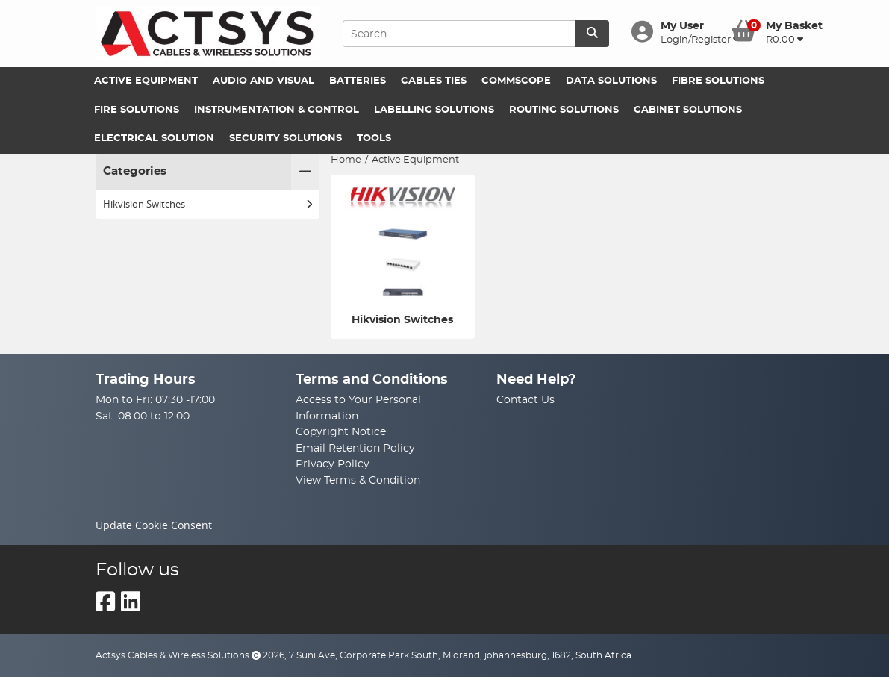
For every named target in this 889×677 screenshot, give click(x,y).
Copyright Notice (341, 431)
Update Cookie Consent (154, 525)
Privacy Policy (332, 463)
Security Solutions (285, 138)
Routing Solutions (564, 110)
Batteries (357, 81)
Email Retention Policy (355, 448)
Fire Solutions (136, 110)
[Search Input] (459, 34)
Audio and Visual (263, 81)
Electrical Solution (154, 138)
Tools (374, 138)
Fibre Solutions (718, 81)
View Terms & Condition (358, 480)
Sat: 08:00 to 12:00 (143, 416)
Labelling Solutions (434, 110)
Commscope (516, 81)
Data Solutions (611, 81)
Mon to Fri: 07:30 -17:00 (155, 399)
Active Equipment (146, 81)
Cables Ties (434, 81)
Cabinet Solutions (688, 110)
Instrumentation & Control (276, 110)
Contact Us (525, 399)
